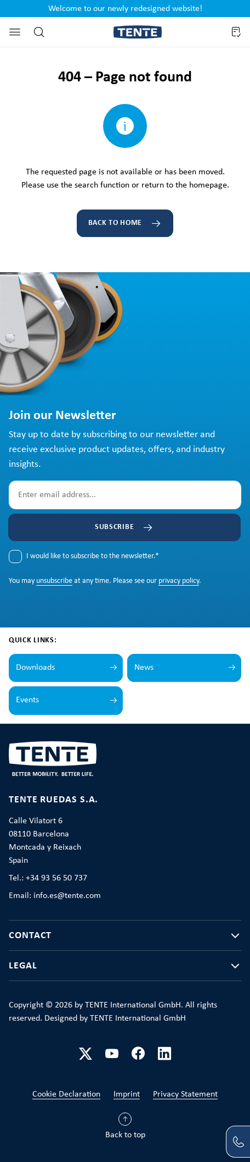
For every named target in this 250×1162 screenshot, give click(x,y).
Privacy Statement (185, 1094)
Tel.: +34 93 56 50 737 (48, 878)
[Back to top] (125, 1128)
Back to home (115, 223)
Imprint (126, 1094)
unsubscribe (54, 581)
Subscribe (114, 527)
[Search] (39, 32)
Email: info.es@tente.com (55, 895)
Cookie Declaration (66, 1094)
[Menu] (15, 32)
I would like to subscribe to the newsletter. (92, 556)
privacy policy (178, 581)
